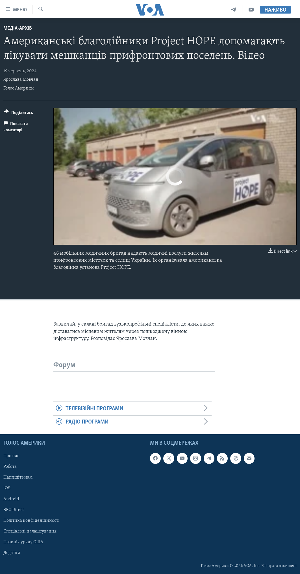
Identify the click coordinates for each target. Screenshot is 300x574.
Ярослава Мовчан (20, 79)
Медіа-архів (17, 28)
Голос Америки (18, 88)
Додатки (11, 552)
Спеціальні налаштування (29, 531)
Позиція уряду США (23, 542)
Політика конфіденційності (31, 520)
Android (11, 499)
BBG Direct (13, 509)
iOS (6, 488)
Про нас (11, 456)
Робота (10, 466)
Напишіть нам (17, 477)
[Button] (18, 113)
